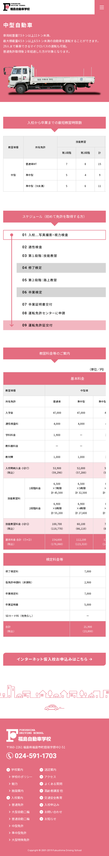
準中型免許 (18, 833)
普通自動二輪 (19, 819)
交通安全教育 (51, 798)
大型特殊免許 (19, 840)
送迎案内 (48, 769)
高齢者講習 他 (51, 791)
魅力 (13, 784)
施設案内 (16, 791)
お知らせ (48, 819)
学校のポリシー (21, 777)
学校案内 (14, 769)
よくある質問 (51, 784)
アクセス (48, 777)
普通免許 (16, 804)
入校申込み (49, 804)
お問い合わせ (51, 812)
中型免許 (16, 826)
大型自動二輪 (19, 812)
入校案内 (14, 798)
